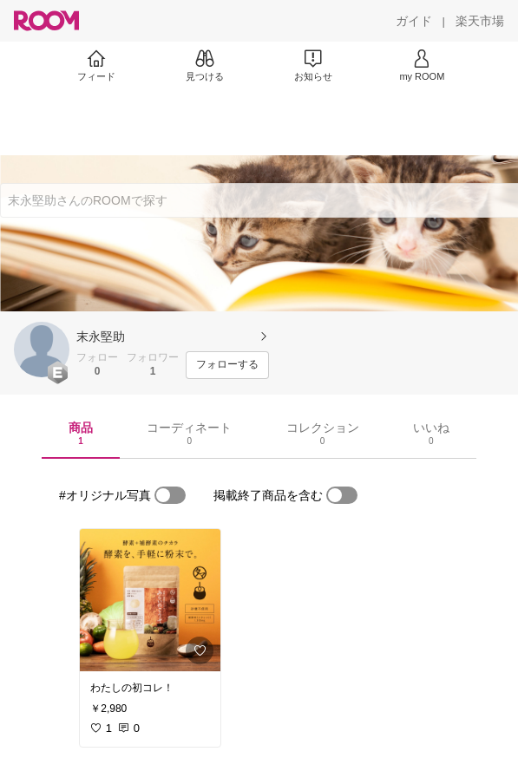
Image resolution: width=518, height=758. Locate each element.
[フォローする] (227, 365)
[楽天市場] (480, 21)
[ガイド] (414, 21)
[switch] (170, 495)
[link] (150, 600)
